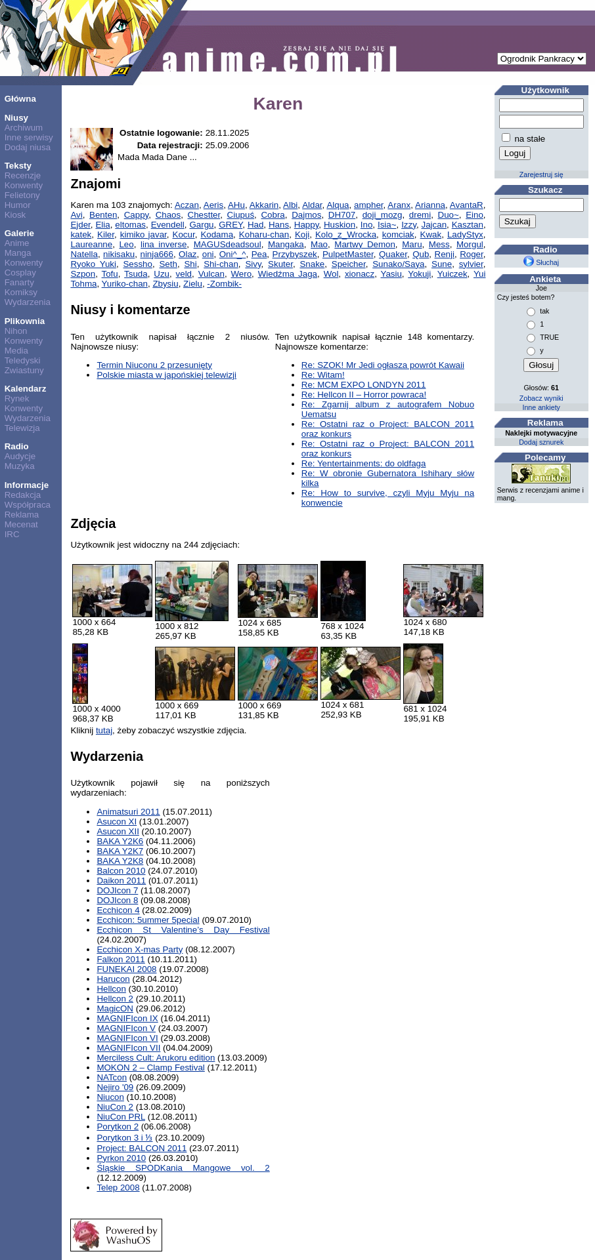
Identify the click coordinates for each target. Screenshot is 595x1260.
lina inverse (164, 244)
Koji (302, 234)
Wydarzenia (28, 302)
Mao (319, 244)
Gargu (201, 225)
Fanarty (19, 282)
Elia (102, 225)
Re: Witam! (323, 375)
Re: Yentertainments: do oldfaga (363, 463)
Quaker (393, 254)
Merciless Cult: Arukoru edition (156, 1058)
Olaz (187, 254)
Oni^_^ (232, 254)
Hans (279, 225)
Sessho (137, 264)
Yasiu (391, 274)
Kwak (431, 234)
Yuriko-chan (125, 284)
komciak (398, 234)
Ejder (80, 225)
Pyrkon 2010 (121, 1158)
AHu (236, 205)
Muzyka (20, 466)
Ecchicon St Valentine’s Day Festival (183, 930)
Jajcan (434, 225)
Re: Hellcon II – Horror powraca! (363, 394)
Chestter (204, 215)
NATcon (112, 1077)
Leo (126, 244)
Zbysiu (165, 284)
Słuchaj (541, 262)
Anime (17, 243)
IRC (12, 534)
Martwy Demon (364, 244)
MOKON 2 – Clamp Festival (150, 1067)
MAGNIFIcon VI (127, 1038)
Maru (412, 244)
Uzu (161, 274)
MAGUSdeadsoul (227, 244)
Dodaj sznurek (541, 442)
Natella (84, 254)
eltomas (130, 225)
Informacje (27, 485)
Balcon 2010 (121, 871)
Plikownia (25, 321)
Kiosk (15, 215)
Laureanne (91, 244)
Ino (367, 225)
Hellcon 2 (115, 999)
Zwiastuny (24, 370)
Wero (241, 274)
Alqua (337, 205)
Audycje (20, 456)
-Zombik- (224, 284)
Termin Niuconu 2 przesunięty (154, 365)
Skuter (280, 264)
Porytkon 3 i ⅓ (124, 1138)
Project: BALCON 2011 (142, 1148)
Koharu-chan (264, 234)
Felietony (22, 195)
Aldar (312, 205)
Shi (190, 264)
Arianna (430, 205)
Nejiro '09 (115, 1087)
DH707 (342, 215)
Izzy (408, 225)
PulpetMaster (348, 254)
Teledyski (23, 360)
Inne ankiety (541, 407)
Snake (311, 264)
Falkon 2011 (120, 959)
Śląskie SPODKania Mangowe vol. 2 (183, 1168)
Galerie (19, 233)
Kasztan (467, 225)
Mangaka (286, 244)
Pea (259, 254)
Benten (103, 215)
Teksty (18, 166)
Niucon (110, 1097)
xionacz (359, 274)
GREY (230, 225)
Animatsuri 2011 (128, 812)
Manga (18, 253)
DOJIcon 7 (117, 890)
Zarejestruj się (541, 174)
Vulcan (211, 274)
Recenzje (23, 175)
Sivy (253, 264)
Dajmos (306, 215)
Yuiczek (452, 274)
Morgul (469, 244)
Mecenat (21, 524)
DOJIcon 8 (117, 900)
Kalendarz (26, 389)
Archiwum (24, 127)
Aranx (398, 205)
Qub (420, 254)
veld (184, 274)
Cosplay (20, 272)
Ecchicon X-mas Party (140, 949)
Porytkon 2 (118, 1126)
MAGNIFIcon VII (128, 1048)
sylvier (471, 264)
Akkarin (264, 205)
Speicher (349, 264)
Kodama (216, 234)
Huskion (339, 225)
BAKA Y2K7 (120, 851)
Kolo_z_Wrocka (345, 234)
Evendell (168, 225)
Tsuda (136, 274)
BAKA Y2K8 (120, 861)
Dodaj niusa (28, 147)
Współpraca (28, 505)
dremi (420, 215)
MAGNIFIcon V (126, 1028)
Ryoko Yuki (93, 264)
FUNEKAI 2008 (126, 969)
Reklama (22, 514)
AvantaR (466, 205)
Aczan (187, 205)
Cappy (136, 215)
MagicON (115, 1008)
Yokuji (419, 274)
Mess (439, 244)
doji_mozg (383, 215)
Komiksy (21, 292)
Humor (18, 205)
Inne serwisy (29, 137)
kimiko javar (143, 234)
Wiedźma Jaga (287, 274)
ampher (368, 205)
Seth (168, 264)
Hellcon (111, 989)
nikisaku (119, 254)
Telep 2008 (118, 1187)
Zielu (192, 284)
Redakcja (23, 495)
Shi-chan (221, 264)
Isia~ (387, 225)
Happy (306, 225)
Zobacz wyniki (541, 398)
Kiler (105, 234)
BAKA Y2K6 (120, 841)
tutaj (104, 730)
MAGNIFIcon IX (127, 1018)
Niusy (16, 118)
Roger (471, 254)
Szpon (82, 274)
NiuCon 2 (115, 1107)
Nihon (16, 331)
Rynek (17, 398)
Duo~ (448, 215)
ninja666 (156, 254)
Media (16, 351)
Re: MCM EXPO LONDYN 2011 (363, 385)
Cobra (272, 215)
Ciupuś (241, 215)
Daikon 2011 (121, 880)
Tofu (110, 274)
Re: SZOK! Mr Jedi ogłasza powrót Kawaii (382, 365)
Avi (76, 215)
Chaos (168, 215)
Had (255, 225)
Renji (444, 254)
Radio (17, 446)
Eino (474, 215)
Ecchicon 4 (118, 910)
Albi (290, 205)
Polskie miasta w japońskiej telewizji (166, 375)
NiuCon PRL (121, 1117)
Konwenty (24, 185)
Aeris (213, 205)
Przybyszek (295, 254)
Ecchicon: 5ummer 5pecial (148, 920)
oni (208, 254)
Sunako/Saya (398, 264)
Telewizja (22, 428)
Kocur (184, 234)
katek (80, 234)
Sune (441, 264)
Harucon (113, 979)
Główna (20, 99)
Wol (331, 274)
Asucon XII (118, 831)
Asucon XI (117, 821)
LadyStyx (465, 234)
